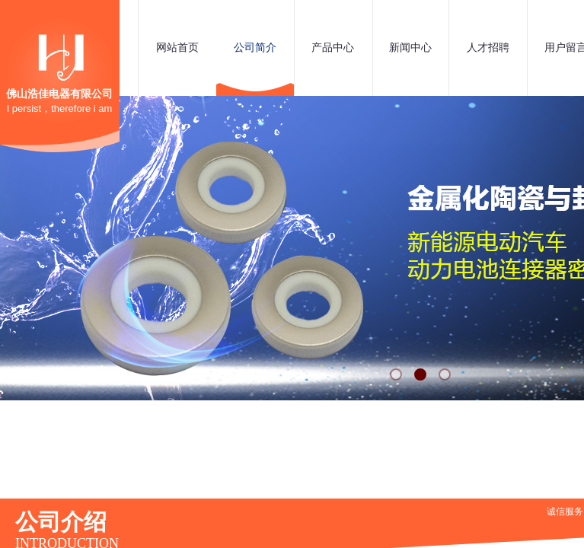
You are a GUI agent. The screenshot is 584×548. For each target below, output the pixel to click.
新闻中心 (410, 47)
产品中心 (332, 47)
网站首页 (177, 47)
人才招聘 (488, 47)
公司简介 (255, 47)
